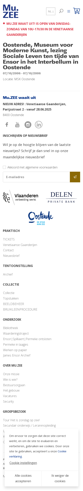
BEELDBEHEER (13, 304)
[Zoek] (61, 11)
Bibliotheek (10, 328)
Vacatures (10, 396)
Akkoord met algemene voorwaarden (32, 167)
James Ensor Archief (16, 355)
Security (8, 401)
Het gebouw (11, 390)
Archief (8, 274)
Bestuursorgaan (14, 385)
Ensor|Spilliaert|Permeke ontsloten (27, 339)
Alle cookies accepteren (23, 478)
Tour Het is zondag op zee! (21, 420)
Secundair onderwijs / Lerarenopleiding (29, 425)
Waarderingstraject (16, 333)
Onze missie (11, 374)
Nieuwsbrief (11, 256)
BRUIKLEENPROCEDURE (20, 309)
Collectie (8, 293)
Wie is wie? (10, 379)
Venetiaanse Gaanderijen (20, 245)
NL (50, 11)
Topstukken (11, 298)
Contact (8, 250)
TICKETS (9, 239)
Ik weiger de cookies (60, 478)
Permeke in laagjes (15, 344)
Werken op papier (15, 350)
